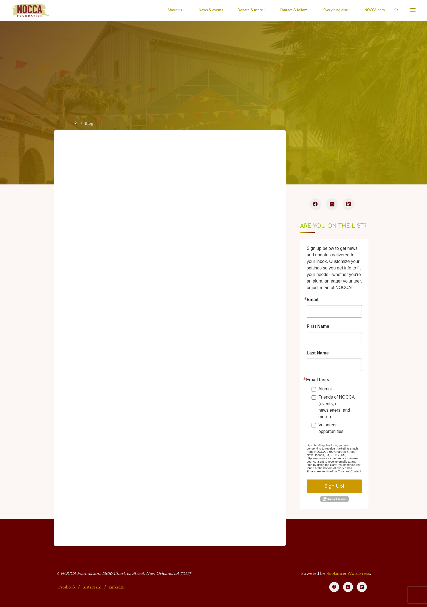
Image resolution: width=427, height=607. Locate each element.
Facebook (66, 587)
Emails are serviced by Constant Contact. (334, 471)
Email (312, 300)
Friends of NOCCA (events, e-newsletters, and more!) (336, 407)
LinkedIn (116, 587)
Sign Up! (334, 486)
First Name (318, 326)
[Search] (396, 10)
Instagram (92, 587)
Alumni (325, 389)
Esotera (333, 573)
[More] (413, 10)
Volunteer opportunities (330, 428)
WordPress (358, 573)
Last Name (318, 353)
